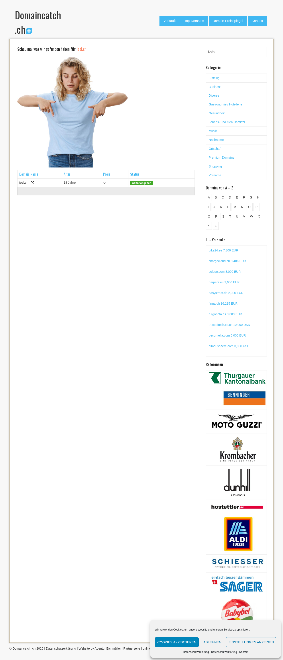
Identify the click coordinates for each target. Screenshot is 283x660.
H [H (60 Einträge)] (258, 197)
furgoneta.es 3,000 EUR (225, 314)
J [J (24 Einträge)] (214, 207)
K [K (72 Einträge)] (221, 207)
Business (215, 87)
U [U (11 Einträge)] (237, 216)
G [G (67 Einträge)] (251, 197)
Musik (213, 131)
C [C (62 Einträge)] (223, 197)
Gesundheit (217, 113)
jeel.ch (23, 182)
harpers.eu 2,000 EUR (224, 282)
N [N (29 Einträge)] (242, 207)
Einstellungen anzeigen (251, 642)
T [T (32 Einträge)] (230, 216)
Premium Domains (221, 157)
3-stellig (214, 78)
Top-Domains (194, 21)
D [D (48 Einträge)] (230, 197)
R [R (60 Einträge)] (216, 216)
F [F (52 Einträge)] (244, 197)
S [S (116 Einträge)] (223, 216)
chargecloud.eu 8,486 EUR (227, 261)
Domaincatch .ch (23, 648)
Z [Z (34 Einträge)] (216, 226)
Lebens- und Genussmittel (227, 122)
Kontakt (243, 652)
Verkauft (169, 21)
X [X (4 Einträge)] (259, 216)
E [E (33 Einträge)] (237, 197)
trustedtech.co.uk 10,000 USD (229, 325)
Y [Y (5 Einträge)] (209, 226)
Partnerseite (131, 648)
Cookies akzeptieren (176, 642)
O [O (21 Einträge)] (249, 207)
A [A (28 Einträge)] (209, 197)
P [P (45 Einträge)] (256, 207)
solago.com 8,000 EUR (225, 271)
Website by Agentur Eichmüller (100, 648)
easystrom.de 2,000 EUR (226, 293)
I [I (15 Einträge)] (208, 207)
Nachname (216, 140)
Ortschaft (215, 148)
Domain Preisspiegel (228, 21)
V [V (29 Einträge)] (244, 216)
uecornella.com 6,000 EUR (227, 335)
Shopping (215, 166)
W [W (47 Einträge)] (251, 216)
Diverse (214, 95)
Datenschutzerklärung (196, 652)
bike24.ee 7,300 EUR (223, 250)
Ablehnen (212, 642)
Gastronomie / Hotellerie (225, 104)
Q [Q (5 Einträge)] (209, 216)
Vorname (215, 175)
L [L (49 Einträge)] (228, 207)
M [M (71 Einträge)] (235, 207)
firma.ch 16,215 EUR (223, 303)
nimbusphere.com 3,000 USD (229, 346)
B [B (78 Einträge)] (216, 197)
